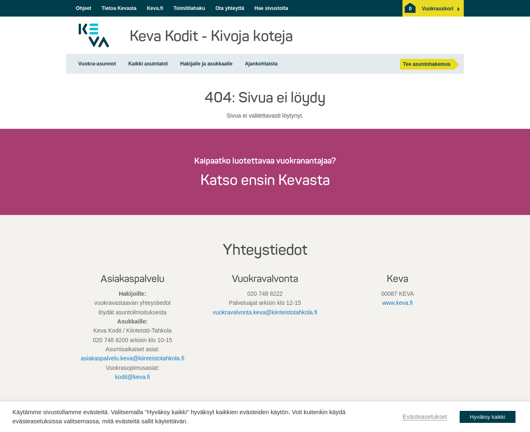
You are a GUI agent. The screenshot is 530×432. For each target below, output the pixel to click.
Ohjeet (83, 8)
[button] (437, 9)
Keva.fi (155, 8)
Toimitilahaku (189, 8)
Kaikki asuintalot (148, 64)
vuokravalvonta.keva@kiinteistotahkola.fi (265, 312)
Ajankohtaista (261, 64)
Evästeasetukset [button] (424, 416)
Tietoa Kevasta (119, 8)
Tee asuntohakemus (426, 64)
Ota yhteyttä (229, 8)
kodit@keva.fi (132, 377)
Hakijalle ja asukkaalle (206, 64)
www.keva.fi (397, 302)
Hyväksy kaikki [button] (487, 417)
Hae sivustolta (271, 8)
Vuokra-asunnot (97, 64)
